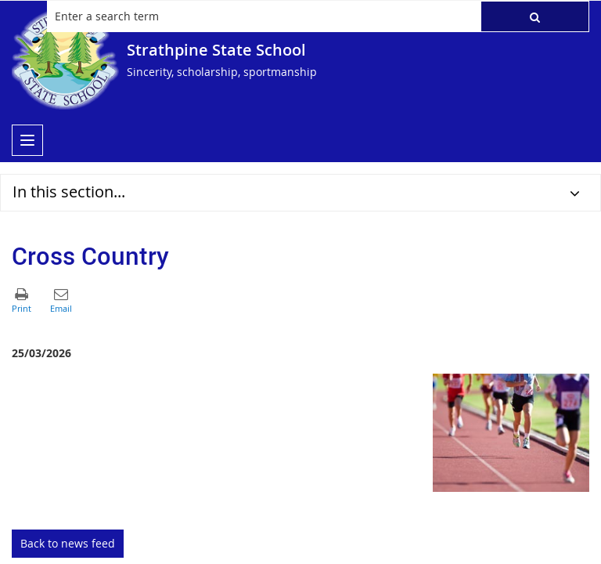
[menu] (27, 140)
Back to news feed (67, 543)
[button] (534, 16)
